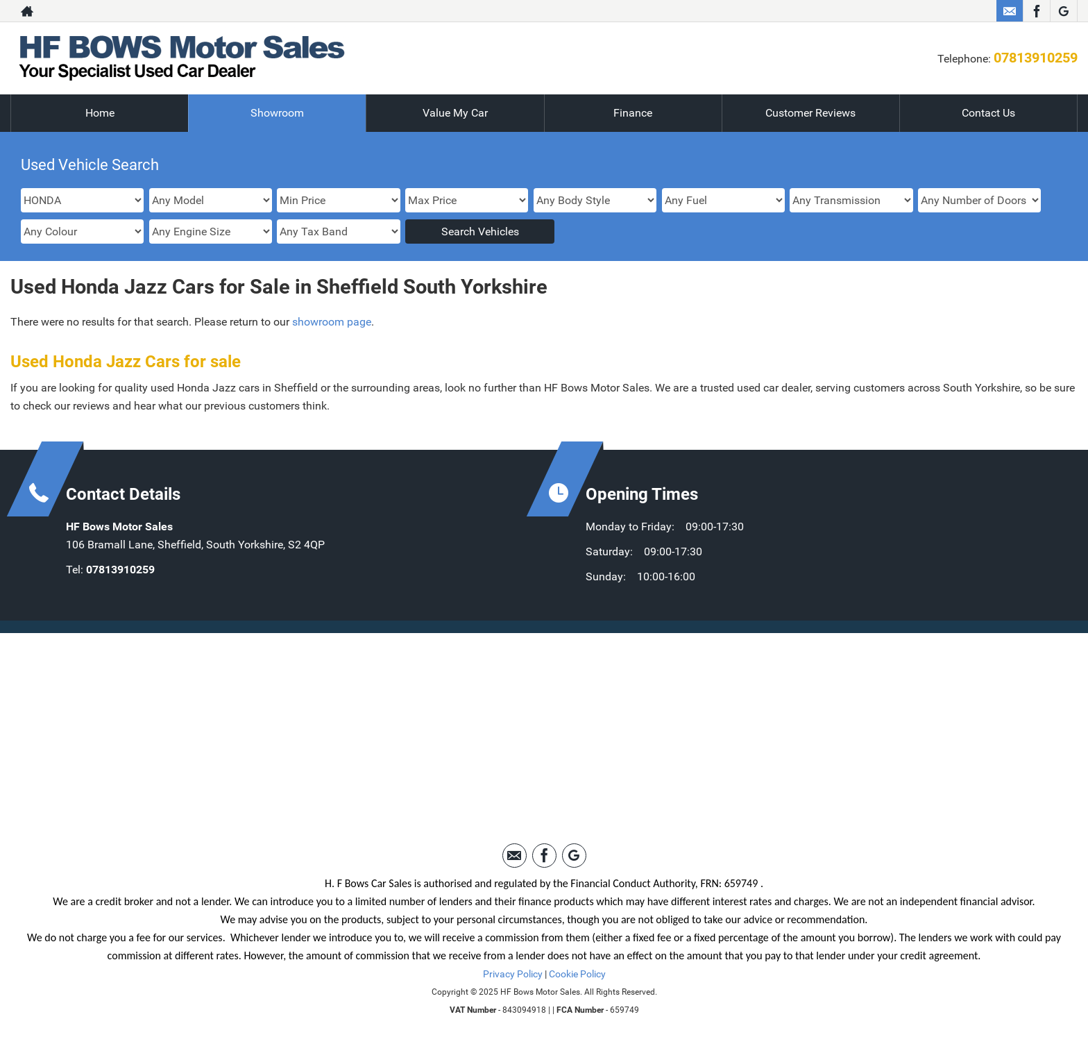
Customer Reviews (810, 112)
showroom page (331, 321)
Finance (632, 112)
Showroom (277, 112)
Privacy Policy (513, 973)
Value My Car (455, 112)
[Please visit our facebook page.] (1036, 11)
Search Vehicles (480, 231)
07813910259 (1036, 57)
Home (99, 112)
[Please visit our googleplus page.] (1063, 11)
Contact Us (988, 112)
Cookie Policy (577, 973)
